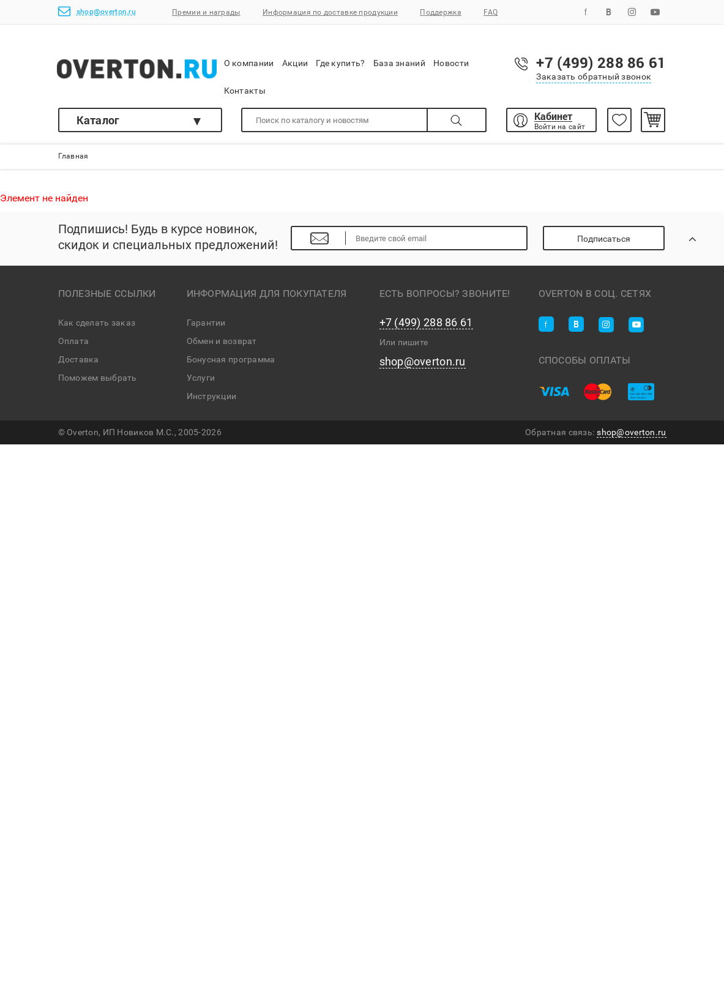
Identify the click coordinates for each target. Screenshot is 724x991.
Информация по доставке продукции (330, 12)
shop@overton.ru (97, 11)
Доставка (78, 359)
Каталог (98, 120)
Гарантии (206, 322)
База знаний (399, 55)
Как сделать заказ (97, 322)
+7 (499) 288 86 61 (426, 322)
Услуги (201, 378)
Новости (451, 55)
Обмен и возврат (222, 341)
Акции (295, 55)
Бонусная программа (231, 359)
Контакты (245, 82)
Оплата (73, 341)
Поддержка (440, 12)
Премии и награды (206, 12)
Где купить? (340, 55)
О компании (249, 55)
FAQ (490, 12)
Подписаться (603, 239)
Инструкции (212, 396)
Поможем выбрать (97, 378)
